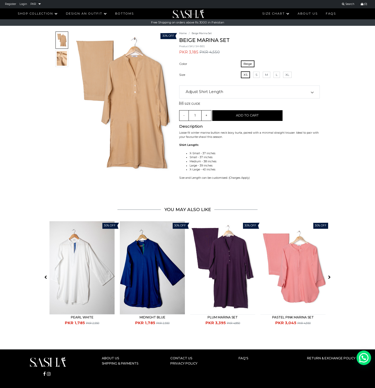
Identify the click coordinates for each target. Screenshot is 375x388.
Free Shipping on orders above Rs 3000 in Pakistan (187, 22)
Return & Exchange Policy (331, 358)
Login (23, 4)
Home (183, 33)
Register (10, 4)
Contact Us (181, 358)
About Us (308, 13)
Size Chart (276, 13)
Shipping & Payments (120, 363)
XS (245, 75)
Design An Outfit (86, 13)
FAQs (331, 13)
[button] (249, 92)
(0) (364, 4)
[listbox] (35, 4)
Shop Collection (38, 13)
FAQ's (243, 358)
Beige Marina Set (202, 33)
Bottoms (124, 13)
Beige (247, 64)
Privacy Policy (183, 363)
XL (287, 75)
